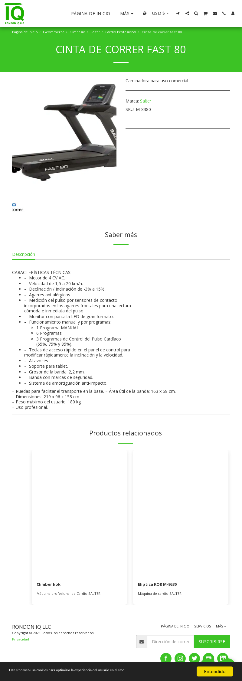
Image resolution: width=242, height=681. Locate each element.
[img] (79, 513)
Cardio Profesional (120, 32)
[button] (178, 13)
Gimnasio (77, 32)
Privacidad (20, 639)
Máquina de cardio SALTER (160, 593)
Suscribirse (212, 642)
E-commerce (53, 32)
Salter (95, 32)
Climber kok (50, 585)
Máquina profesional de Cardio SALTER (68, 593)
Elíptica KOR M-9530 (159, 585)
